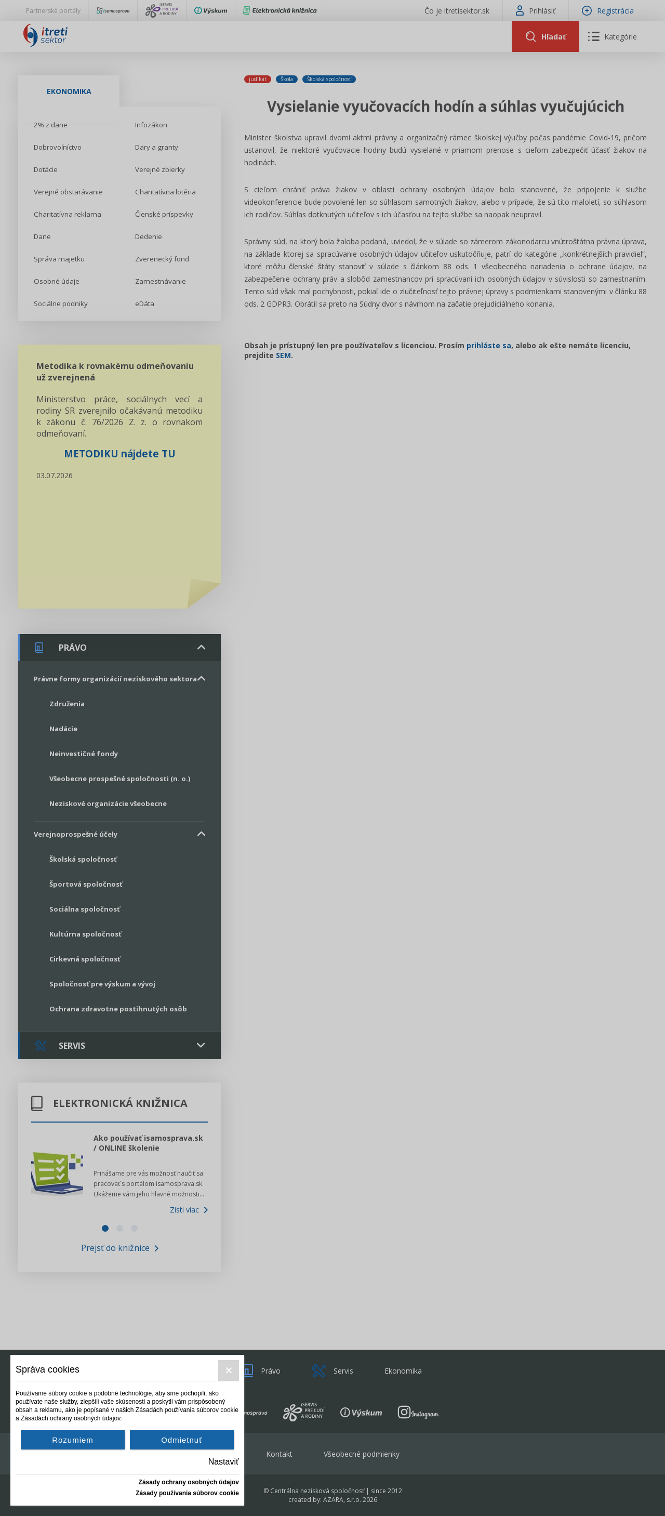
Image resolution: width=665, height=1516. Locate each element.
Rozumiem (73, 1439)
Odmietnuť (182, 1439)
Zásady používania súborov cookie (187, 1493)
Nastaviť (223, 1461)
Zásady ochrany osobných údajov (189, 1482)
